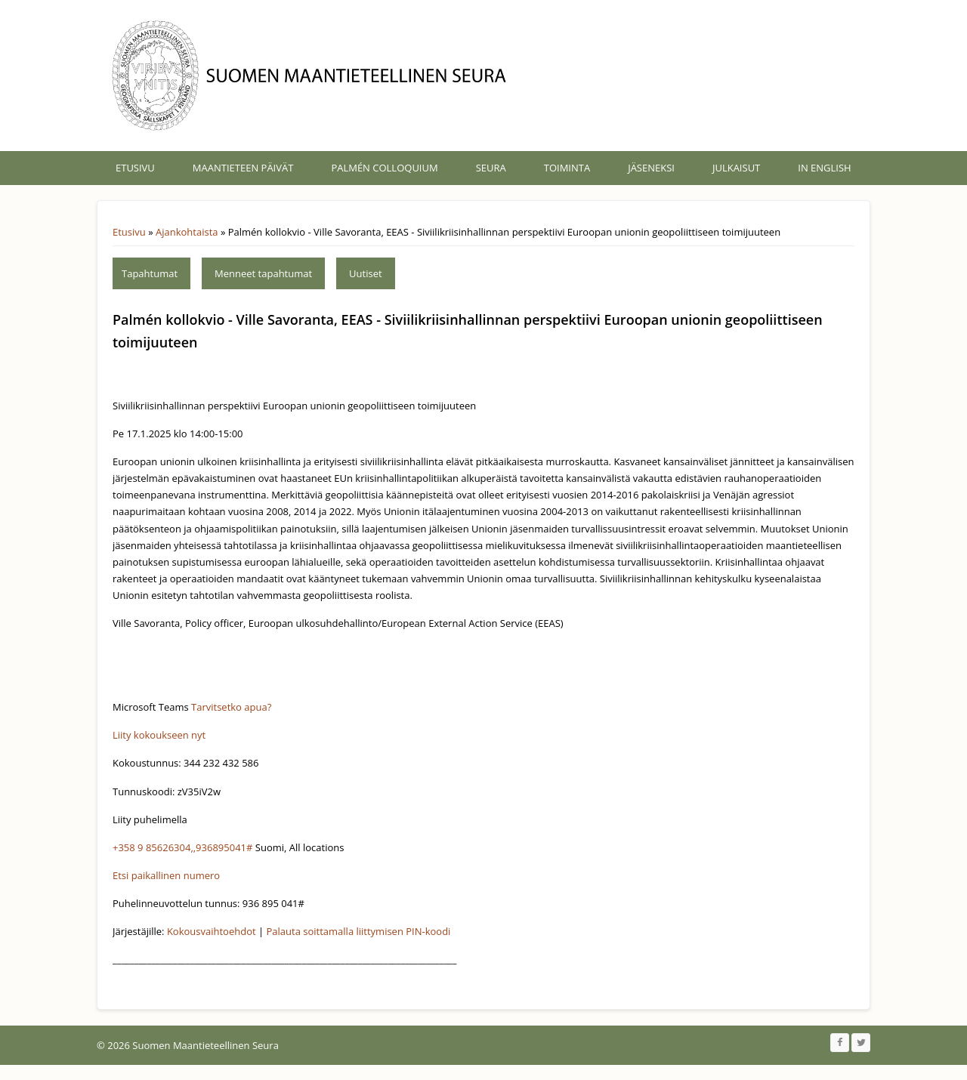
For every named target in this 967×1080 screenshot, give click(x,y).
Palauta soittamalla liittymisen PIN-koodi (359, 931)
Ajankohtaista (187, 232)
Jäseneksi (651, 167)
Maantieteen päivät (243, 167)
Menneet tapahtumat (263, 273)
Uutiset (365, 273)
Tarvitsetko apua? (231, 707)
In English (824, 167)
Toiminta (567, 167)
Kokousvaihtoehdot (211, 931)
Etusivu (135, 167)
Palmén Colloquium (384, 167)
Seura (491, 167)
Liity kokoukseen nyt (159, 735)
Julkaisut (736, 167)
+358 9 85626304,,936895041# (182, 847)
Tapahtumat (150, 273)
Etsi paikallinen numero (166, 875)
